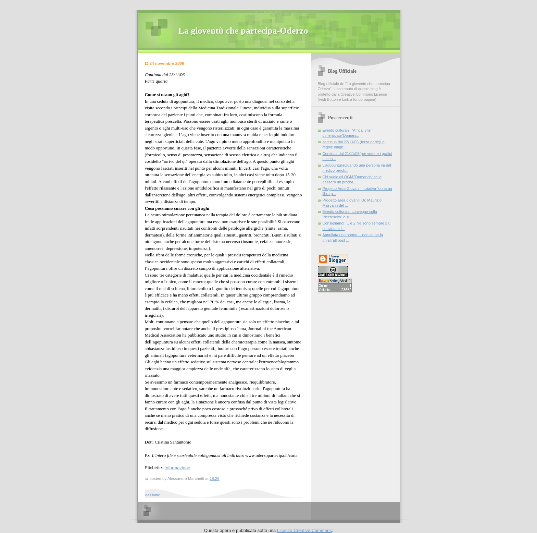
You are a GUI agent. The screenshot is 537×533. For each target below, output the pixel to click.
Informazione (177, 467)
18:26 (215, 478)
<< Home (152, 495)
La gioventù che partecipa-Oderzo (243, 31)
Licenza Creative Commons (304, 530)
